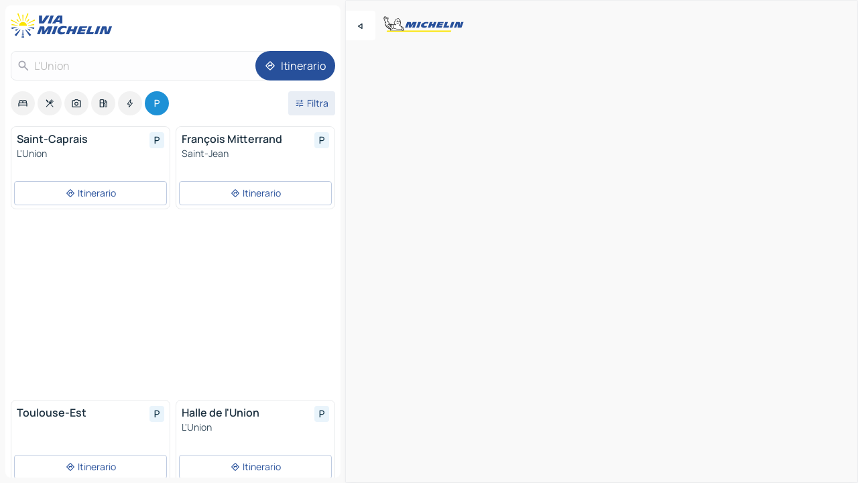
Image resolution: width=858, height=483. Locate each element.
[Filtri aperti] (311, 103)
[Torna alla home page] (64, 25)
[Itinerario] (295, 65)
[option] (23, 103)
